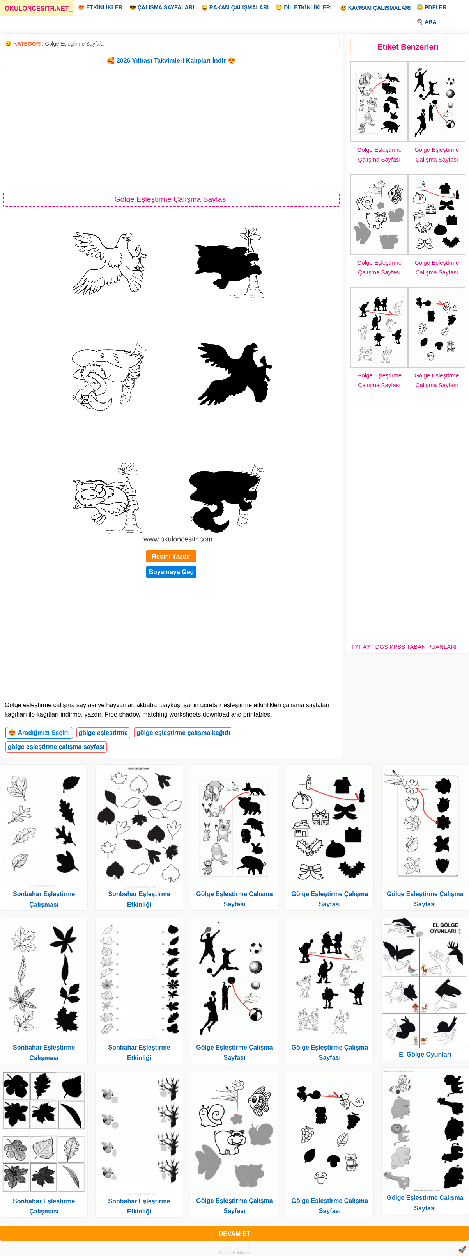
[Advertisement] (171, 129)
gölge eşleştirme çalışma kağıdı (183, 732)
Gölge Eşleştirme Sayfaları (75, 44)
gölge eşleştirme (103, 732)
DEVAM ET (234, 1233)
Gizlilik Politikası (234, 1252)
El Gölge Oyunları (425, 1054)
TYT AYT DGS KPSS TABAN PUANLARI (403, 646)
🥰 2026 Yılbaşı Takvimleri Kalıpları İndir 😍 (171, 60)
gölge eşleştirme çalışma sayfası (56, 747)
